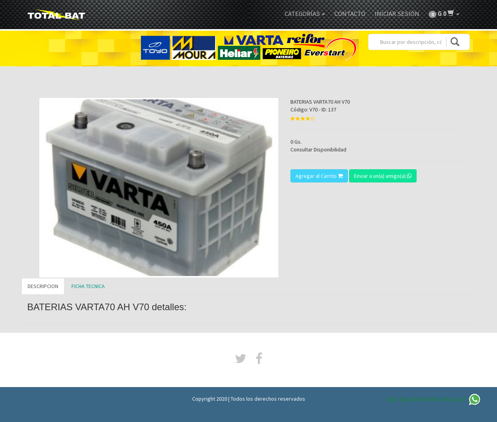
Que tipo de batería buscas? (433, 399)
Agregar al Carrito (319, 175)
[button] (444, 13)
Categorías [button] (305, 13)
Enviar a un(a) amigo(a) (383, 175)
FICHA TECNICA (88, 286)
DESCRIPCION (43, 286)
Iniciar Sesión (397, 13)
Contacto (349, 13)
